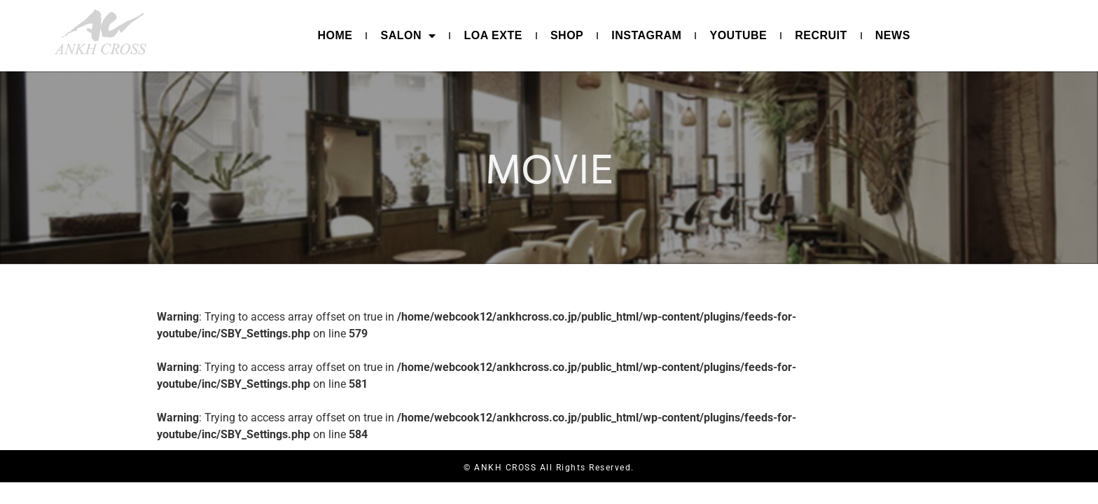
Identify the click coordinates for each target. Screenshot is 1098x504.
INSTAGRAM (646, 35)
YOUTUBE (738, 35)
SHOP (566, 35)
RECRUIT (821, 35)
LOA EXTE (493, 35)
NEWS (892, 35)
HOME (334, 35)
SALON (408, 35)
